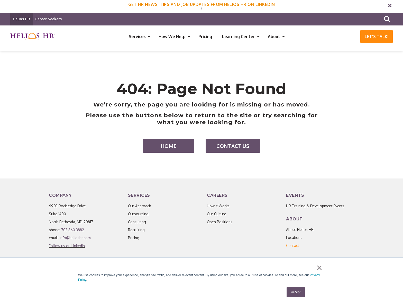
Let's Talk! (376, 36)
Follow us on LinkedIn (67, 246)
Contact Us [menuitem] (232, 146)
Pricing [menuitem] (205, 36)
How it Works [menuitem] (218, 206)
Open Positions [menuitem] (219, 222)
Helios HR (21, 19)
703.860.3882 (72, 230)
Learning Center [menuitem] (238, 36)
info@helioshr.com (75, 238)
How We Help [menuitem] (172, 36)
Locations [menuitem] (294, 238)
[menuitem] (292, 246)
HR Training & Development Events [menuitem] (315, 206)
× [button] (320, 268)
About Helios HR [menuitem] (300, 230)
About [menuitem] (274, 36)
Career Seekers (48, 19)
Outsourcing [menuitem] (138, 214)
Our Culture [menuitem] (216, 214)
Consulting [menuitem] (137, 222)
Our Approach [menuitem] (139, 206)
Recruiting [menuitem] (136, 230)
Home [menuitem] (169, 146)
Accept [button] (295, 292)
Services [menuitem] (137, 36)
